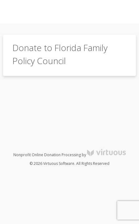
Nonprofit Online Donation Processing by (69, 154)
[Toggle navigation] (122, 12)
